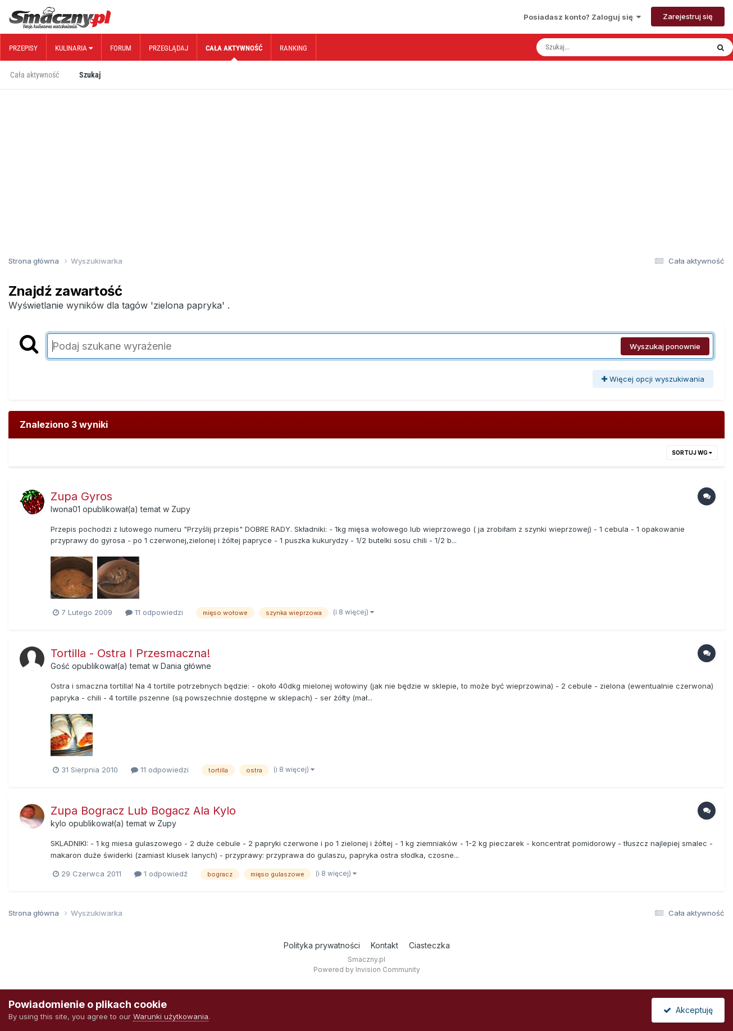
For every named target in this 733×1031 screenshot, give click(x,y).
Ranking (293, 48)
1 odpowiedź (161, 873)
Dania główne (186, 666)
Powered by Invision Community (366, 969)
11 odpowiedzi (154, 612)
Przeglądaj (168, 48)
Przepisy (23, 48)
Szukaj (90, 74)
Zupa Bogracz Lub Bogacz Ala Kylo (143, 810)
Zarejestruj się (688, 16)
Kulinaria (74, 48)
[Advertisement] (367, 162)
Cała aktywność (234, 52)
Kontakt (384, 945)
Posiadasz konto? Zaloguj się (582, 16)
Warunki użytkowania (170, 1016)
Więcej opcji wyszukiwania (653, 378)
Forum (120, 48)
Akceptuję (688, 1010)
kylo (58, 823)
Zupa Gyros (81, 496)
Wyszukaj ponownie (665, 346)
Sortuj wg (692, 452)
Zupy (180, 509)
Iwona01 (65, 509)
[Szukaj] (598, 47)
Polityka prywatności (322, 945)
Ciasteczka (429, 945)
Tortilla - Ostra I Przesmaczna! (130, 653)
